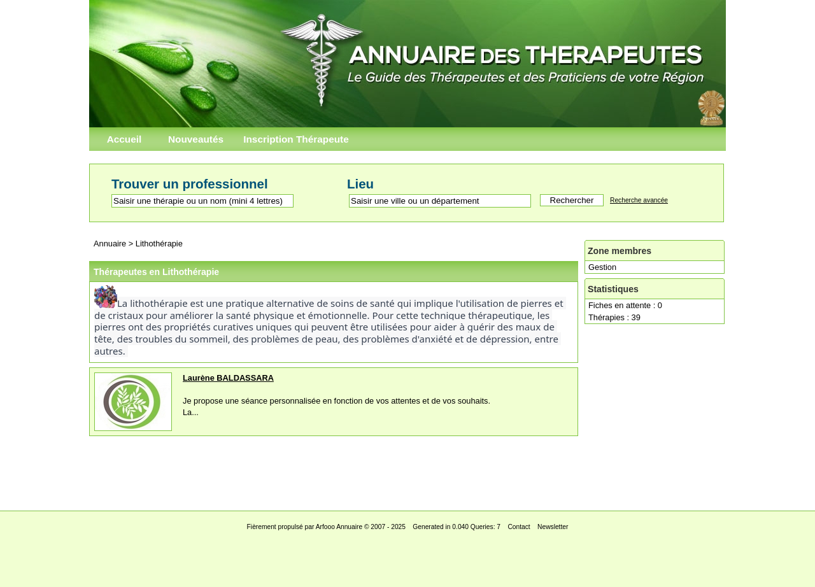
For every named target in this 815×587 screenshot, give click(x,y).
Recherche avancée (639, 200)
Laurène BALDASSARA (228, 378)
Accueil (124, 139)
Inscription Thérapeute (296, 139)
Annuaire (110, 243)
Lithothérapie (159, 243)
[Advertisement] (407, 470)
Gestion (602, 267)
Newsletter (552, 526)
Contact (518, 526)
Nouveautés (195, 139)
